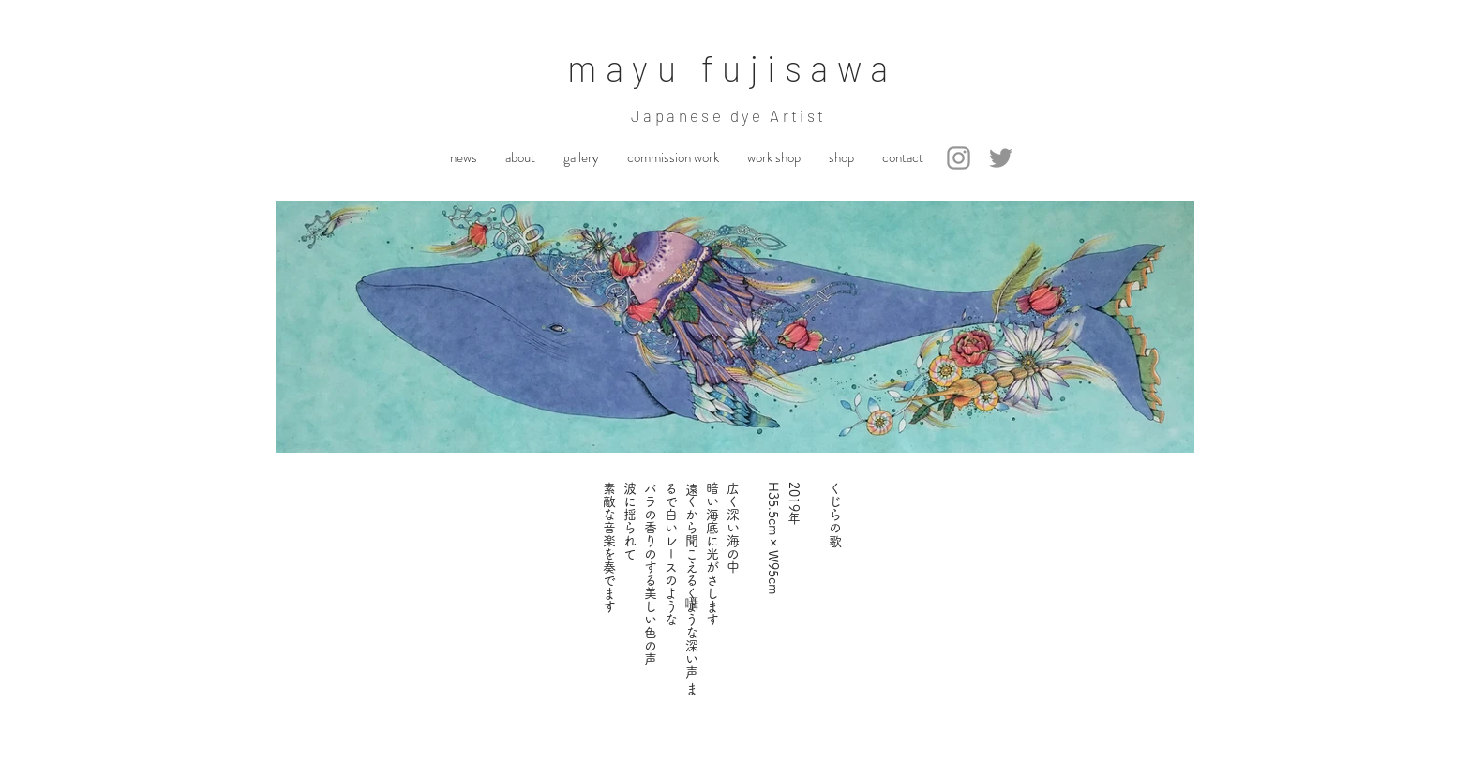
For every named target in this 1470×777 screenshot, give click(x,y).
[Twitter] (1000, 157)
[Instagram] (958, 157)
